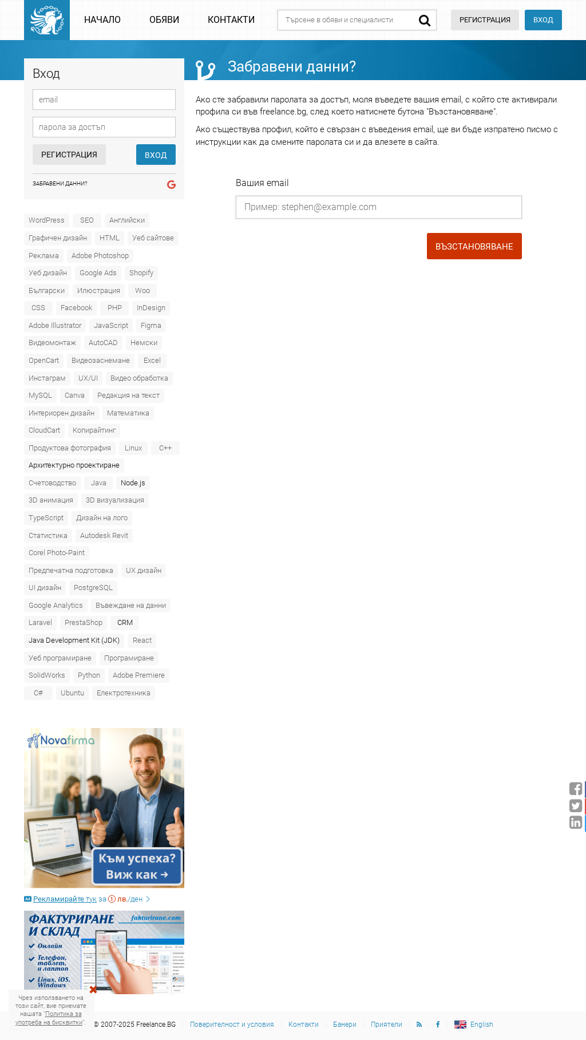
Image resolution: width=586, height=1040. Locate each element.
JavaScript (111, 325)
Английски (127, 220)
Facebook (76, 307)
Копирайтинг (94, 430)
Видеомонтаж (52, 342)
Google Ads (98, 272)
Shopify (141, 272)
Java (98, 483)
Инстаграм (47, 378)
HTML (110, 238)
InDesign (151, 307)
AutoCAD (103, 342)
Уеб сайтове (153, 238)
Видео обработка (139, 378)
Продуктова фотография (70, 448)
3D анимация (51, 500)
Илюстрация (98, 290)
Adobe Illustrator (55, 325)
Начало (102, 19)
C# (38, 693)
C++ (165, 448)
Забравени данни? (60, 183)
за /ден (88, 899)
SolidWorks (47, 675)
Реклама (44, 255)
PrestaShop (83, 622)
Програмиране (129, 658)
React (142, 640)
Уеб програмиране (60, 658)
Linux (133, 448)
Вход (543, 19)
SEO (87, 220)
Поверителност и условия (232, 1025)
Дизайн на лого (102, 517)
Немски (143, 342)
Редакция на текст (128, 395)
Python (89, 675)
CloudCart (44, 430)
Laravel (40, 622)
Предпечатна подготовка (71, 570)
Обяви (164, 19)
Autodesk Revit (104, 535)
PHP (115, 307)
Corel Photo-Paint (57, 552)
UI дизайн (45, 587)
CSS (38, 307)
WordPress (47, 220)
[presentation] (297, 248)
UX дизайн (143, 570)
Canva (75, 395)
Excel (152, 360)
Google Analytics (56, 605)
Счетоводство (52, 483)
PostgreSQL (93, 587)
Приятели (386, 1025)
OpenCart (44, 360)
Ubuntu (72, 693)
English (481, 1025)
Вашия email (262, 182)
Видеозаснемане (101, 360)
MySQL (40, 395)
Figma (151, 325)
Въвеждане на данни (131, 605)
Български (47, 290)
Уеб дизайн (48, 272)
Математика (128, 413)
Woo (142, 290)
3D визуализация (115, 500)
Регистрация (69, 154)
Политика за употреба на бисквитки (48, 1018)
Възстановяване (474, 247)
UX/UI (88, 378)
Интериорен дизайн (61, 413)
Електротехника (124, 693)
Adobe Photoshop (100, 255)
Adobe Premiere (139, 675)
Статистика (48, 535)
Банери (345, 1025)
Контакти (231, 19)
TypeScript (46, 517)
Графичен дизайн (58, 238)
